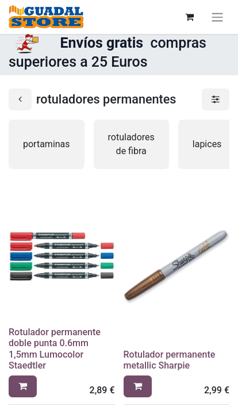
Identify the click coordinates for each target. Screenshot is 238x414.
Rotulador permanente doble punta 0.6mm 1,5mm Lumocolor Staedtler (55, 349)
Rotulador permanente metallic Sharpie (170, 360)
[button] (23, 386)
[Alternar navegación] (217, 17)
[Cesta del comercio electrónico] (189, 16)
